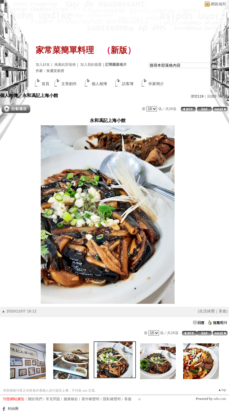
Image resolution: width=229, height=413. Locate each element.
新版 (119, 50)
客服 (127, 399)
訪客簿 (128, 84)
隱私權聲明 (112, 399)
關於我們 (35, 399)
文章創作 (69, 84)
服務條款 (71, 399)
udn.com (220, 399)
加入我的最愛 (91, 64)
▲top (222, 390)
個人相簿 (99, 84)
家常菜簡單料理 (65, 50)
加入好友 (43, 64)
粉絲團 (13, 408)
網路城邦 (218, 4)
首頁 (45, 84)
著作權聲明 (90, 399)
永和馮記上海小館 (40, 95)
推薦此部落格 (65, 64)
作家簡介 (156, 84)
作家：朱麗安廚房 (50, 71)
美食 (222, 311)
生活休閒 (207, 311)
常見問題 (53, 399)
